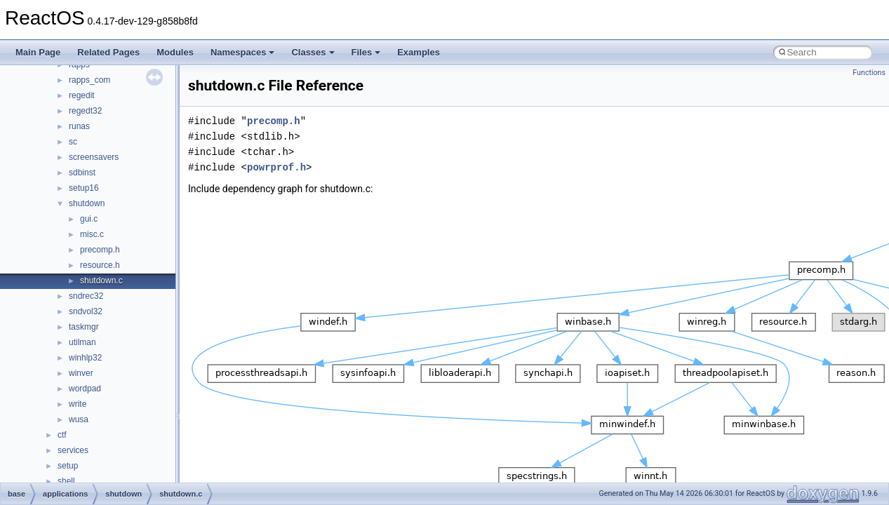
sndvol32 (85, 311)
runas (79, 126)
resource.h (100, 265)
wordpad (85, 388)
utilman (82, 342)
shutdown (87, 203)
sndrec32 (86, 296)
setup (68, 466)
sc (73, 142)
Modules (175, 52)
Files (366, 52)
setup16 (84, 188)
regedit (82, 95)
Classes (312, 52)
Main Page (37, 52)
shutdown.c (101, 280)
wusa (78, 419)
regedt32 (85, 111)
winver (81, 373)
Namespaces (242, 52)
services (73, 450)
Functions (869, 72)
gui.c (89, 219)
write (77, 404)
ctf (62, 435)
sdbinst (82, 172)
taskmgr (84, 327)
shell (66, 481)
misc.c (92, 234)
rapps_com (89, 80)
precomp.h (100, 250)
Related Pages (108, 52)
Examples (418, 52)
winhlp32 (85, 358)
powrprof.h (276, 167)
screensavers (94, 157)
